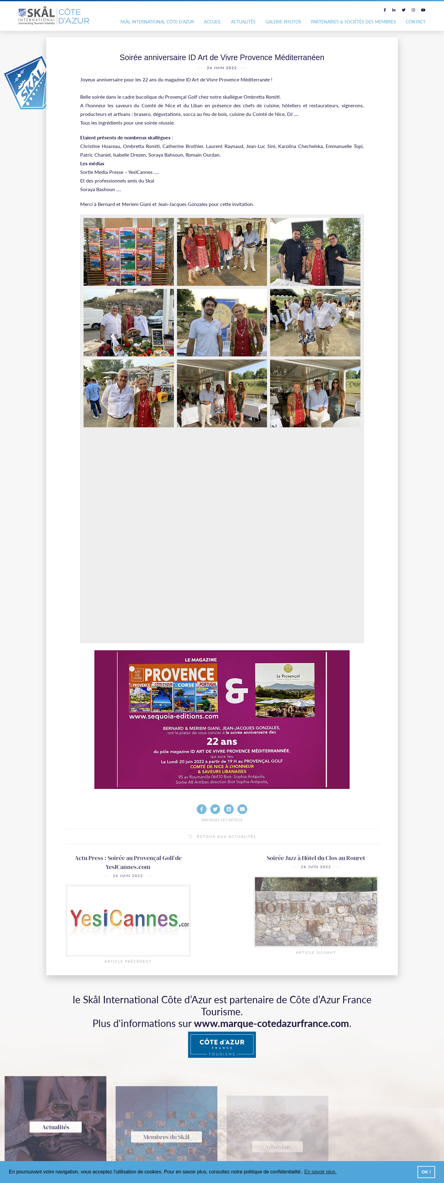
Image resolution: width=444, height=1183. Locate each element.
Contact (416, 21)
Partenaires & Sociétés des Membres (353, 21)
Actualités (243, 21)
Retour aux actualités (222, 854)
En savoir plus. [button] (320, 1171)
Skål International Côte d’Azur (157, 21)
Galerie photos (283, 21)
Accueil (212, 21)
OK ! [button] (426, 1171)
